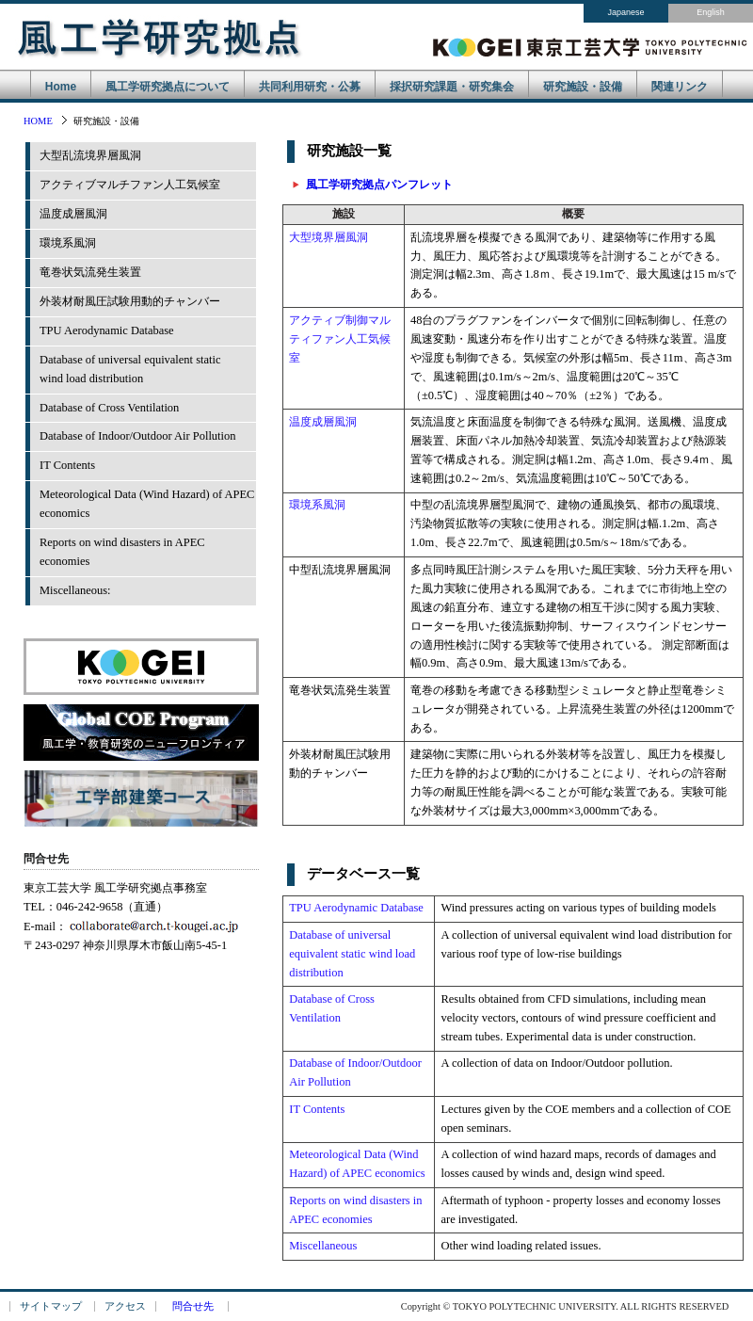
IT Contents (67, 465)
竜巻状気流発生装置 (90, 272)
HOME (38, 121)
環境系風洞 (68, 243)
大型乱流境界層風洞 (90, 155)
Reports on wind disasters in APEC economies (122, 552)
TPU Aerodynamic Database (107, 330)
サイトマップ (51, 1306)
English (711, 12)
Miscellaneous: (75, 590)
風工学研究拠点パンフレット (379, 184)
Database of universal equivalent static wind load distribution (352, 953)
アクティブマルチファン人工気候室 (130, 184)
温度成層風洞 (73, 213)
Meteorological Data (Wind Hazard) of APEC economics (147, 504)
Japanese (625, 12)
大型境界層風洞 (328, 237)
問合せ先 (193, 1306)
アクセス (125, 1306)
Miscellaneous (323, 1245)
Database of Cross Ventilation (109, 407)
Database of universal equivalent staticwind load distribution (130, 369)
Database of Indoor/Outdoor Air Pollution (137, 436)
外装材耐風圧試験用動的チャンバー (130, 301)
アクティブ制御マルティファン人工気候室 (340, 339)
